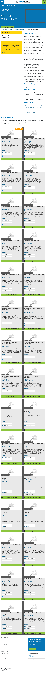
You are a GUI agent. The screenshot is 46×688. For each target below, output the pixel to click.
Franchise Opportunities (5, 642)
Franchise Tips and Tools (5, 653)
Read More (4, 150)
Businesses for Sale (4, 637)
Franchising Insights (5, 655)
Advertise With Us (4, 651)
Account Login (3, 658)
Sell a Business (4, 644)
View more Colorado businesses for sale (33, 105)
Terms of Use (3, 664)
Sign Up (32, 649)
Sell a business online (29, 110)
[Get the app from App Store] (33, 664)
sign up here (31, 122)
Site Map (2, 660)
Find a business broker (30, 112)
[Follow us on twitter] (33, 656)
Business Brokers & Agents (6, 646)
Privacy (2, 662)
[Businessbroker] (23, 1)
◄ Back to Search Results (8, 27)
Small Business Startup (5, 648)
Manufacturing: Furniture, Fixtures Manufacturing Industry (10, 51)
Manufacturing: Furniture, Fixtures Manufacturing (10, 24)
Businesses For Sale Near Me (6, 639)
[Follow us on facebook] (30, 656)
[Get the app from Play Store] (33, 674)
